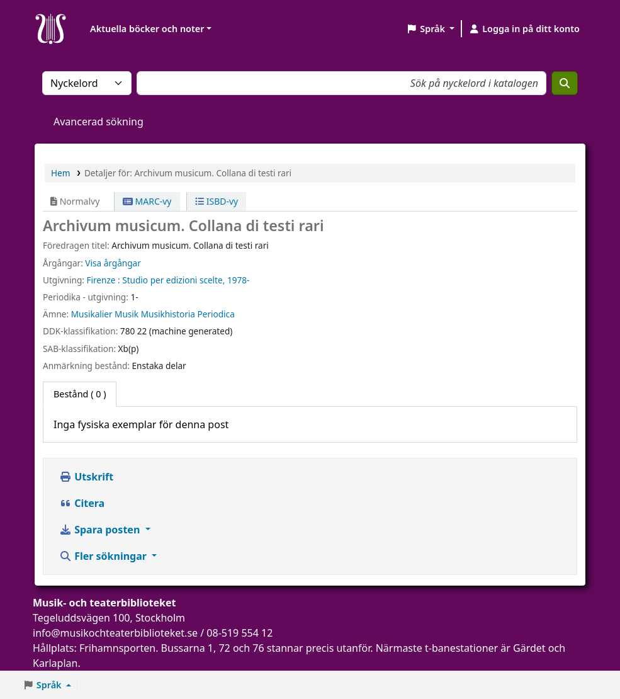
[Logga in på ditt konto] (524, 29)
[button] (430, 29)
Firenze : (103, 280)
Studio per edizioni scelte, (173, 280)
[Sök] (564, 83)
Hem (60, 173)
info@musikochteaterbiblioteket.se (115, 633)
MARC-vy (147, 201)
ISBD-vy (216, 201)
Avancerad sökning (99, 121)
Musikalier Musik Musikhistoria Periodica (153, 314)
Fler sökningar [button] (104, 556)
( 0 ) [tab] (80, 394)
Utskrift (86, 477)
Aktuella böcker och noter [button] (147, 29)
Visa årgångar (112, 263)
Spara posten (100, 530)
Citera (81, 503)
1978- (238, 280)
